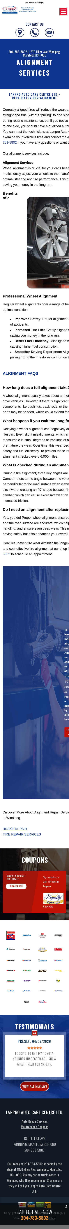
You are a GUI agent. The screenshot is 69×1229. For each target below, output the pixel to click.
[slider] (34, 1065)
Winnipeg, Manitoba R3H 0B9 (42, 53)
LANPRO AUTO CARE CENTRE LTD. (34, 94)
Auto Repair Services (34, 1139)
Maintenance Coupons (34, 1144)
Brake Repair (15, 829)
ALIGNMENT (48, 98)
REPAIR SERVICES (25, 98)
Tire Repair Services (22, 834)
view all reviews (34, 1104)
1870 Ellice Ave (38, 51)
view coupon (16, 904)
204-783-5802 (17, 51)
